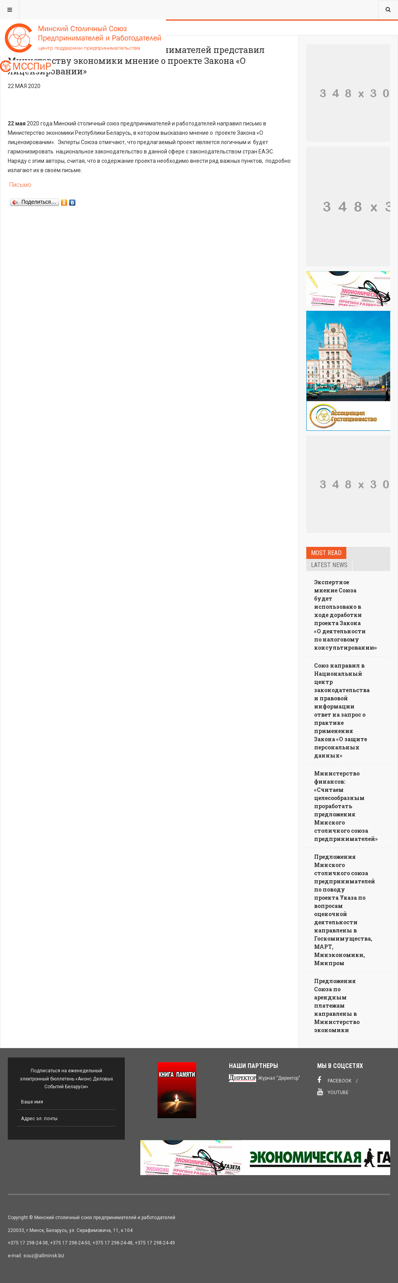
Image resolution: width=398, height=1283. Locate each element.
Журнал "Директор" (279, 1078)
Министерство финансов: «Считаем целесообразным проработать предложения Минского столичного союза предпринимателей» (346, 806)
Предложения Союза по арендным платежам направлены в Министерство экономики (337, 1005)
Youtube (333, 1091)
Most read (326, 553)
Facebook (334, 1080)
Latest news (329, 565)
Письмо (19, 185)
